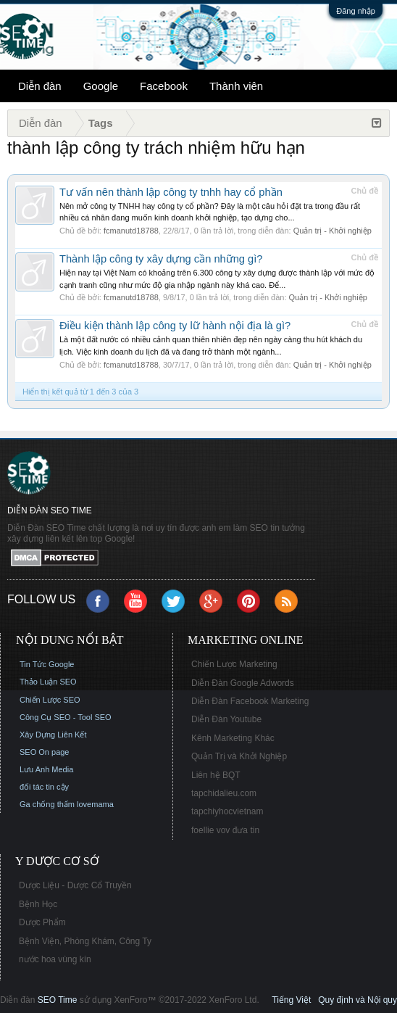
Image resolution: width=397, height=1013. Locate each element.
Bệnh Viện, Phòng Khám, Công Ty (85, 941)
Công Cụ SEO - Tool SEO (66, 717)
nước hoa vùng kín (55, 959)
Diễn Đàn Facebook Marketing (250, 701)
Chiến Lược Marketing (234, 664)
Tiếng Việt (291, 1000)
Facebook (164, 86)
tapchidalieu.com (223, 793)
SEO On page (45, 752)
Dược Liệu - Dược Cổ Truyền (75, 885)
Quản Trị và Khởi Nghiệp (239, 756)
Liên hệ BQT (216, 775)
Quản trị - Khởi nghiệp (332, 230)
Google (100, 86)
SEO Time (58, 1000)
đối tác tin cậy (44, 786)
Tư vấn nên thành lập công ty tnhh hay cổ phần (171, 192)
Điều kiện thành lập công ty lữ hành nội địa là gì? (175, 325)
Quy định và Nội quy (357, 1000)
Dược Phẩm (42, 922)
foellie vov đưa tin (225, 830)
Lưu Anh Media (46, 769)
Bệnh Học (38, 904)
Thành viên (236, 86)
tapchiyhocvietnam (227, 811)
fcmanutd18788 (131, 230)
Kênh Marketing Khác (233, 738)
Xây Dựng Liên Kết (53, 734)
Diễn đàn (40, 86)
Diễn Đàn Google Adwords (242, 683)
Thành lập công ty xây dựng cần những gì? (160, 259)
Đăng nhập (355, 11)
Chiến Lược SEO (50, 699)
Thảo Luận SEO (48, 681)
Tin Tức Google (47, 664)
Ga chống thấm (47, 804)
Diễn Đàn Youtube (226, 719)
